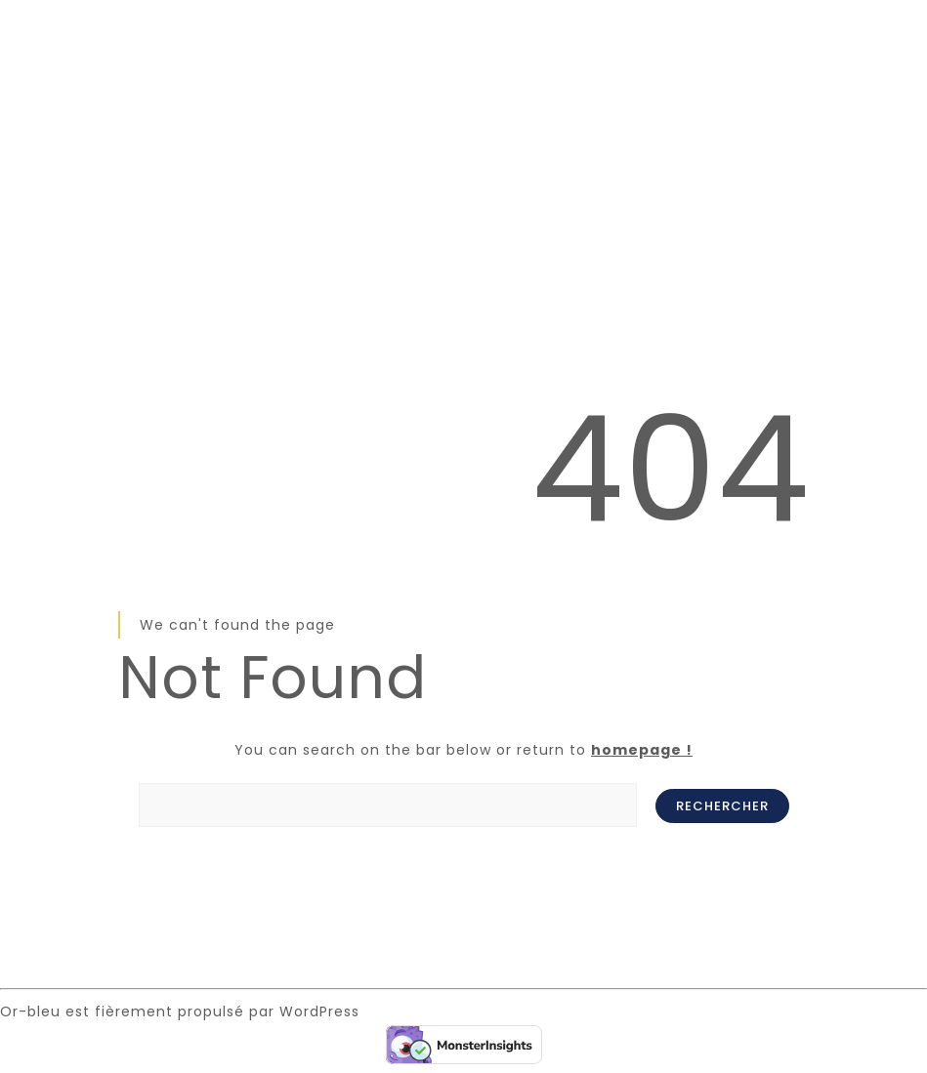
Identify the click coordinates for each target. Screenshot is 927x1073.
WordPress (319, 1011)
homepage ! (642, 750)
